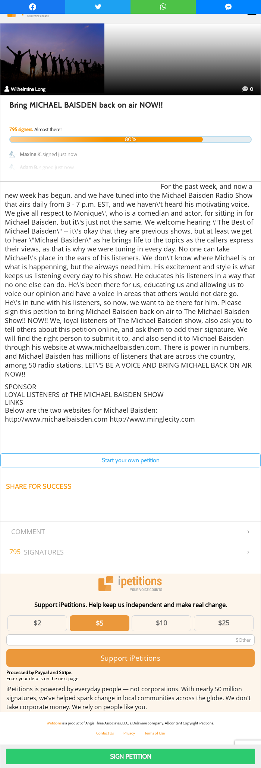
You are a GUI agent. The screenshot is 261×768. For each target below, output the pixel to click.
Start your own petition (131, 460)
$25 (223, 622)
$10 (161, 622)
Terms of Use (155, 733)
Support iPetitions (130, 658)
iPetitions (54, 723)
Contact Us (105, 733)
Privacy (129, 733)
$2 (37, 622)
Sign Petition (130, 756)
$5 (99, 623)
